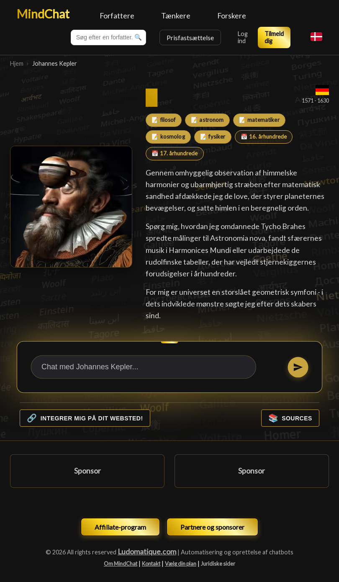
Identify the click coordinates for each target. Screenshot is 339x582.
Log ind (243, 37)
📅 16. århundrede (264, 136)
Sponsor (87, 470)
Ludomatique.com (147, 551)
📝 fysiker (212, 136)
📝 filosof (163, 119)
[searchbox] (108, 37)
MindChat (43, 14)
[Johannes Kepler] (71, 207)
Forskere (231, 15)
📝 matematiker (259, 119)
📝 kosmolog (168, 136)
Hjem (16, 63)
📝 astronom (207, 119)
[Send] (298, 367)
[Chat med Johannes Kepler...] (143, 367)
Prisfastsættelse (190, 37)
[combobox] (108, 37)
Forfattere (117, 15)
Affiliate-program (120, 527)
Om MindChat (120, 563)
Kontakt (151, 563)
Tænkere (175, 15)
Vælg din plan (180, 563)
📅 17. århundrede (175, 153)
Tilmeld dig (274, 37)
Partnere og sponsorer (212, 527)
